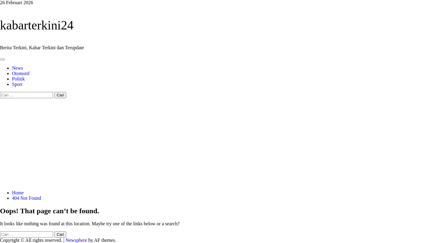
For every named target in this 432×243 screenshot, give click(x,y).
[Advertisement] (216, 143)
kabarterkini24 (37, 25)
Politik (18, 78)
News (17, 68)
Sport (17, 84)
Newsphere (76, 240)
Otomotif (21, 73)
